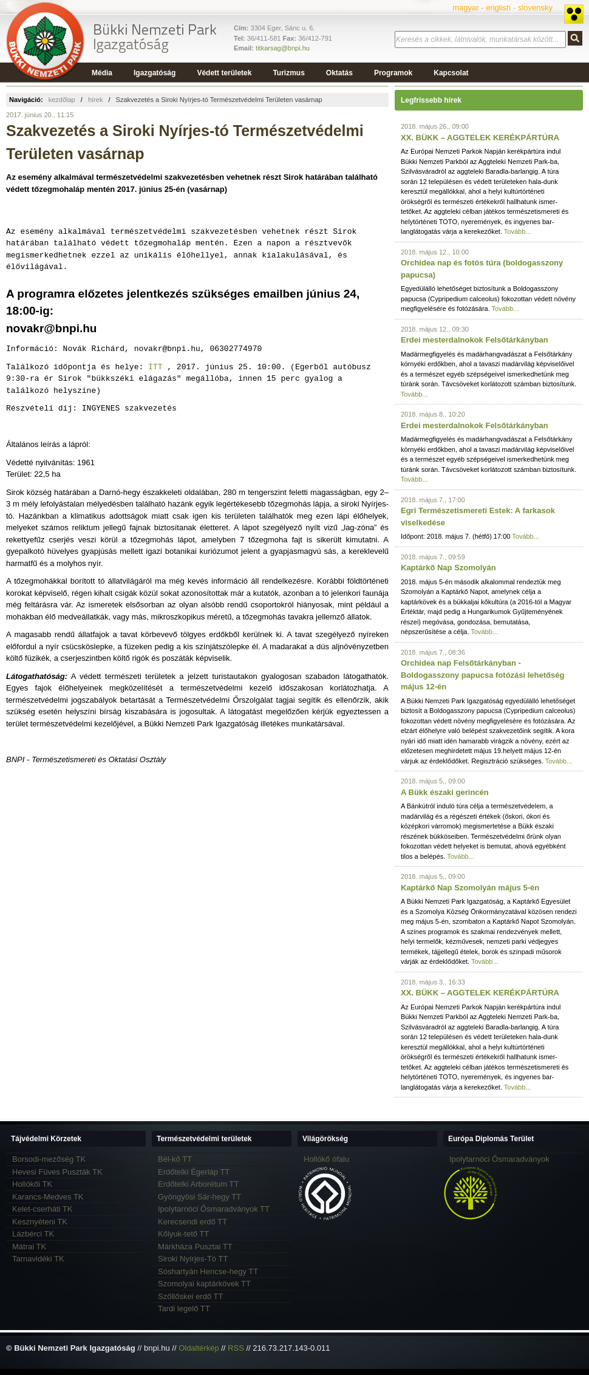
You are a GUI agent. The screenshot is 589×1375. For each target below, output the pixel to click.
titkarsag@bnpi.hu (283, 48)
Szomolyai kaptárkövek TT (204, 1283)
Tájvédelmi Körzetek (46, 1138)
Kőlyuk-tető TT (183, 1233)
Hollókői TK (32, 1184)
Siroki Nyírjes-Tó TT (193, 1258)
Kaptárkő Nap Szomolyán (448, 567)
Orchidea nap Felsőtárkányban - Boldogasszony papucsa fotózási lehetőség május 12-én (482, 674)
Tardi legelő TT (184, 1308)
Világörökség (325, 1138)
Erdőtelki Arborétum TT (198, 1184)
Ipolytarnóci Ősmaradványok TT (214, 1208)
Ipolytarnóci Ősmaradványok (499, 1159)
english (498, 7)
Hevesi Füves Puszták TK (57, 1171)
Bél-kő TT (175, 1159)
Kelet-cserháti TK (42, 1208)
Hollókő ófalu (326, 1159)
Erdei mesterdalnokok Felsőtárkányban (474, 339)
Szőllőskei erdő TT (190, 1296)
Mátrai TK (29, 1246)
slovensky (535, 7)
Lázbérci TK (33, 1233)
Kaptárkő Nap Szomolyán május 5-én (470, 887)
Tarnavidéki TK (38, 1258)
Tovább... (517, 231)
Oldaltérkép (199, 1348)
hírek (95, 99)
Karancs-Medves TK (48, 1196)
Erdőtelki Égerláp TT (194, 1171)
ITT (155, 366)
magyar (465, 7)
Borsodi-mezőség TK (49, 1159)
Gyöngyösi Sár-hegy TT (199, 1196)
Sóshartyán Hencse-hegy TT (208, 1271)
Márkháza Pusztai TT (195, 1246)
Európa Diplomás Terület (491, 1138)
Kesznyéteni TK (39, 1221)
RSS (236, 1348)
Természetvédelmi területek (204, 1138)
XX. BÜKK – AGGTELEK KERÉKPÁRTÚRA (480, 137)
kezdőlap (62, 99)
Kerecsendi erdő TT (192, 1221)
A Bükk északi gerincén (445, 792)
